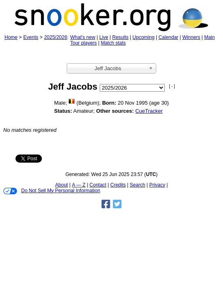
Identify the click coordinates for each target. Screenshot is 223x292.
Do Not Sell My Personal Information (51, 191)
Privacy (157, 185)
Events (30, 37)
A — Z (78, 185)
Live (103, 37)
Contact (98, 185)
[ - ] (172, 86)
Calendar (168, 37)
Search (137, 185)
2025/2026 (55, 37)
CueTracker (148, 111)
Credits (118, 185)
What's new (82, 37)
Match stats (113, 43)
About (61, 185)
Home (10, 37)
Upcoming (144, 37)
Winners (191, 37)
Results (120, 37)
